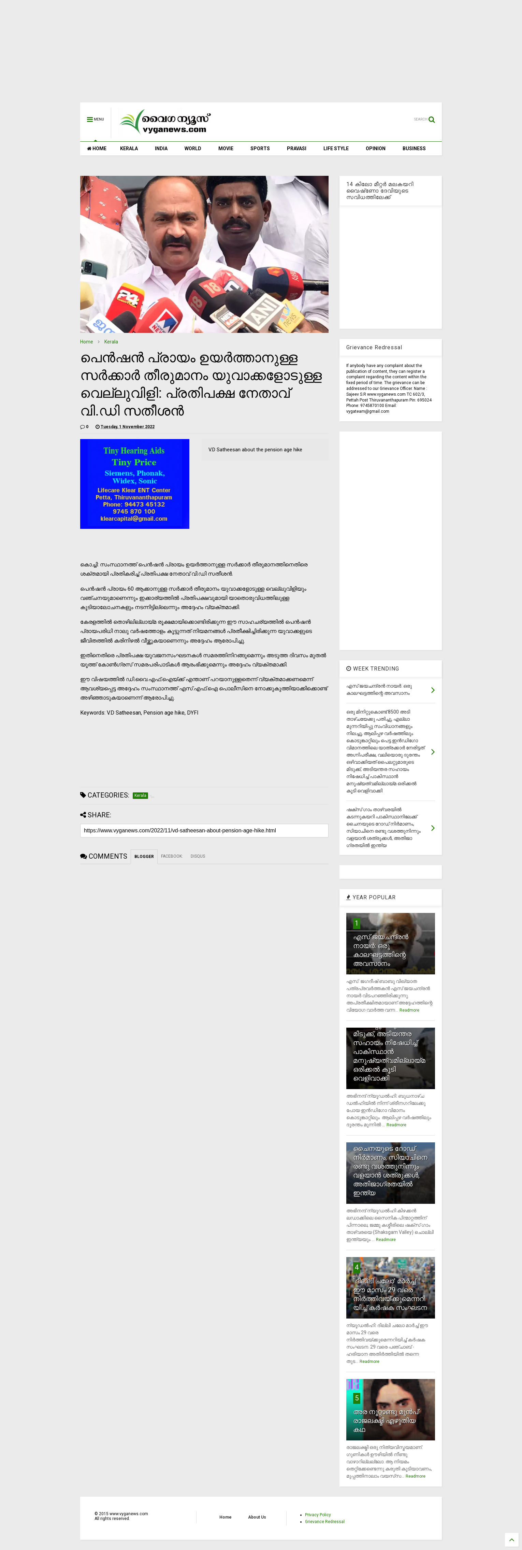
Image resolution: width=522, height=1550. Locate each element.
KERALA (129, 148)
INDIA (161, 148)
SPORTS (260, 148)
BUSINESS (414, 148)
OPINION (376, 148)
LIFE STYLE (336, 148)
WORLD (193, 148)
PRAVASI (296, 148)
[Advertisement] (261, 54)
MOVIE (225, 148)
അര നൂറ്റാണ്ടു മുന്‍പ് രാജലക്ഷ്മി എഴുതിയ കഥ (385, 1421)
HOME (96, 148)
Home (86, 341)
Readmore (409, 1010)
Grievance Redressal (325, 1521)
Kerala (111, 341)
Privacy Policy (318, 1514)
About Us (257, 1517)
